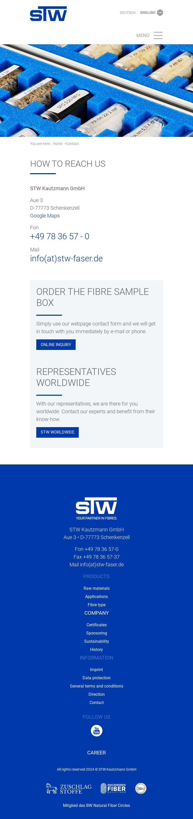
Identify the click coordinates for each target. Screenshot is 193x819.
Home (57, 144)
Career (96, 753)
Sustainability (96, 641)
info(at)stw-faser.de (66, 258)
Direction (97, 694)
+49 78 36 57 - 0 (59, 236)
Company (96, 613)
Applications (96, 596)
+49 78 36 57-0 (101, 549)
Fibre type (97, 604)
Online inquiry (56, 344)
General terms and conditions (96, 686)
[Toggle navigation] (148, 35)
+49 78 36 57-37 (101, 557)
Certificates (96, 624)
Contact (72, 144)
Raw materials (97, 588)
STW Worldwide (57, 432)
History (96, 649)
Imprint (96, 669)
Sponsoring (96, 633)
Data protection (97, 677)
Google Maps (45, 216)
